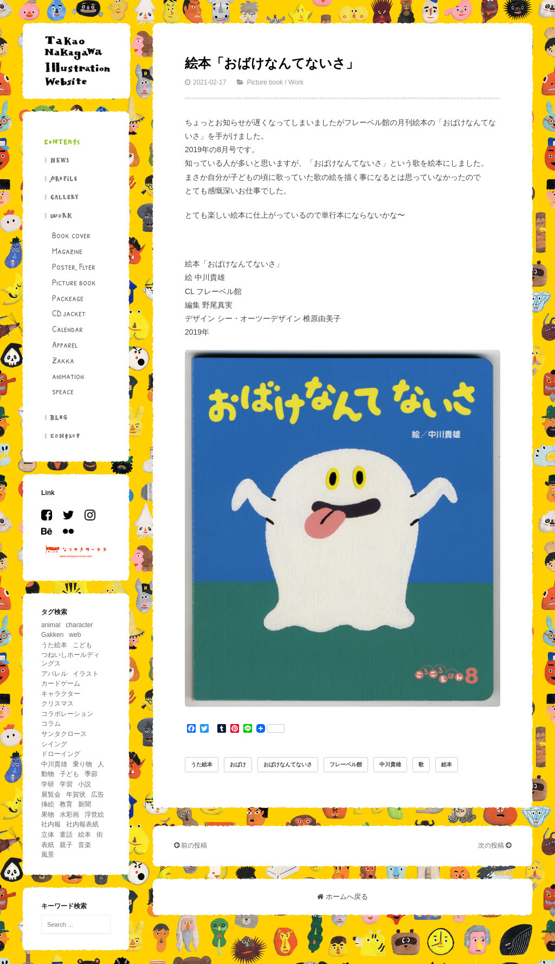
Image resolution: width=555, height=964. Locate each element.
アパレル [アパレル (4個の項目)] (54, 674)
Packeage (67, 298)
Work (296, 82)
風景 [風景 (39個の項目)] (47, 854)
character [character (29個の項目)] (79, 625)
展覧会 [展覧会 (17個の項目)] (51, 794)
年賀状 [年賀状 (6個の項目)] (76, 794)
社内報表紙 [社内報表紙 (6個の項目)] (82, 824)
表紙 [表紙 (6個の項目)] (47, 845)
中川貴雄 (390, 764)
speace (63, 391)
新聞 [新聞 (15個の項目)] (84, 804)
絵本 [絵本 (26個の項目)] (84, 834)
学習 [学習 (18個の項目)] (66, 784)
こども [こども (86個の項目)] (82, 645)
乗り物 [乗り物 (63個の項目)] (82, 764)
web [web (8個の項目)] (75, 635)
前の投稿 (190, 845)
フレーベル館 (346, 764)
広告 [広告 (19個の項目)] (97, 794)
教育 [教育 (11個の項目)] (66, 804)
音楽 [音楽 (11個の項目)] (84, 845)
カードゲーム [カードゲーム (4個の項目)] (60, 683)
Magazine (67, 251)
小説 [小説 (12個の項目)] (84, 784)
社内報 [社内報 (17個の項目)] (51, 824)
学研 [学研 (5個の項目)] (47, 784)
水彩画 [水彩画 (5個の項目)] (69, 814)
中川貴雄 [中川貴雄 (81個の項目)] (54, 764)
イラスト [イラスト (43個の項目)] (86, 674)
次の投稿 (494, 845)
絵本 (446, 764)
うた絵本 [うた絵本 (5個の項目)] (54, 645)
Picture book (74, 282)
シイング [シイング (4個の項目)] (54, 744)
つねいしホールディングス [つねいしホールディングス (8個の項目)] (70, 659)
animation (68, 376)
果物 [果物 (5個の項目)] (47, 814)
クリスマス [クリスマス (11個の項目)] (57, 703)
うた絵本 (201, 764)
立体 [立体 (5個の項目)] (47, 834)
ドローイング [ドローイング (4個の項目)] (60, 754)
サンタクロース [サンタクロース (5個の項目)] (64, 734)
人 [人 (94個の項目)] (101, 764)
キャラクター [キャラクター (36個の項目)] (60, 694)
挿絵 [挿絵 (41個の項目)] (47, 804)
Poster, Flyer (73, 266)
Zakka (63, 360)
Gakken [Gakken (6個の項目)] (52, 635)
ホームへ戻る (342, 897)
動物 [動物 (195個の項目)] (47, 774)
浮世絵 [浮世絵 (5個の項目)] (94, 814)
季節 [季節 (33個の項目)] (91, 774)
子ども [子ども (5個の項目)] (69, 774)
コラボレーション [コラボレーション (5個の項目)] (67, 714)
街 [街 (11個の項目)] (99, 834)
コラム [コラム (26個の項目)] (51, 723)
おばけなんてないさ (287, 764)
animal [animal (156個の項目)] (50, 625)
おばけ (238, 764)
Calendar (67, 329)
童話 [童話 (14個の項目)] (66, 834)
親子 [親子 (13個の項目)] (66, 845)
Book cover (71, 235)
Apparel (65, 344)
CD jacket (69, 313)
